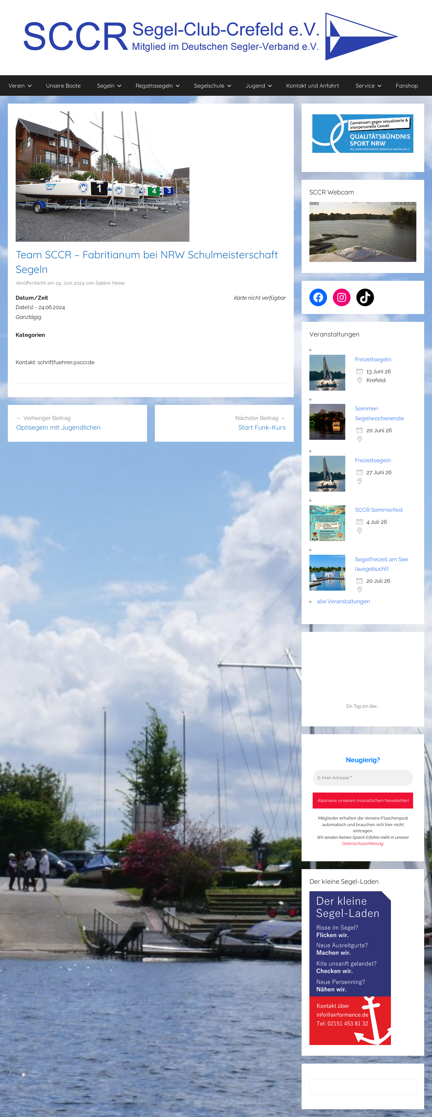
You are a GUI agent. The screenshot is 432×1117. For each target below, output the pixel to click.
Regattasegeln (158, 85)
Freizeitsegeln (373, 359)
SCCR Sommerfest (379, 510)
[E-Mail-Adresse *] (363, 778)
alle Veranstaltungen (343, 601)
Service (369, 85)
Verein (20, 85)
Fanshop (407, 85)
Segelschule (212, 85)
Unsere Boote (63, 85)
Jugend (259, 85)
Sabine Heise (110, 283)
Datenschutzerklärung (362, 843)
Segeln (109, 85)
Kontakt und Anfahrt (312, 85)
